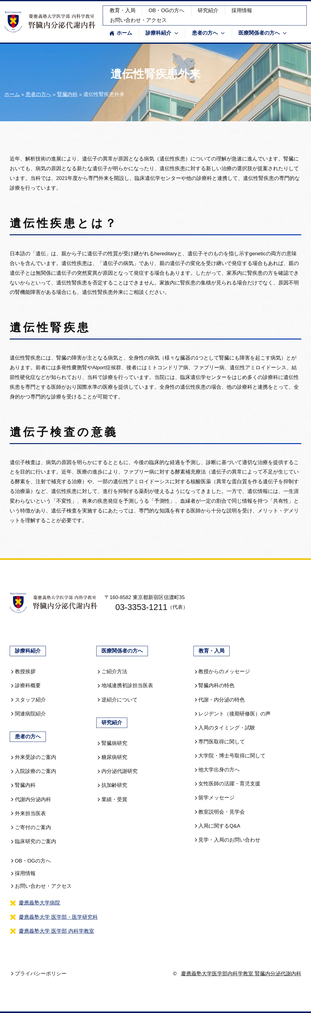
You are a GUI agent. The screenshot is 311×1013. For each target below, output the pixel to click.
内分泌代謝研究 (117, 771)
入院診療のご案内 (33, 771)
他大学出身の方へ (216, 770)
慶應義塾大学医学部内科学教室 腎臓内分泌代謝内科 (241, 974)
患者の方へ (38, 94)
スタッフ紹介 (28, 700)
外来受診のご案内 (33, 757)
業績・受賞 (111, 799)
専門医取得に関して (219, 742)
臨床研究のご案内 (33, 841)
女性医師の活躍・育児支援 (227, 784)
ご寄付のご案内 (30, 827)
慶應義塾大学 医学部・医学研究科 (58, 917)
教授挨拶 (23, 671)
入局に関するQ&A (216, 826)
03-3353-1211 (136, 607)
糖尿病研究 (111, 757)
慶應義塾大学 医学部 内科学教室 (56, 931)
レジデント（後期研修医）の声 (232, 714)
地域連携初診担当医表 (124, 685)
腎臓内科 (67, 94)
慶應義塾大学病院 (39, 903)
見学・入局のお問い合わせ (227, 840)
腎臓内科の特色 (214, 685)
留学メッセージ (214, 798)
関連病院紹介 (28, 714)
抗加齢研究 (111, 785)
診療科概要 (25, 685)
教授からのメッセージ (221, 671)
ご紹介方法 (111, 671)
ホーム (120, 33)
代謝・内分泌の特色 (219, 700)
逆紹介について (117, 700)
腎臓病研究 (111, 743)
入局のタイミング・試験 (224, 728)
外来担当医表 (28, 813)
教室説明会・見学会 (219, 812)
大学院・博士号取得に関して (229, 756)
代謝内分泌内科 (30, 799)
